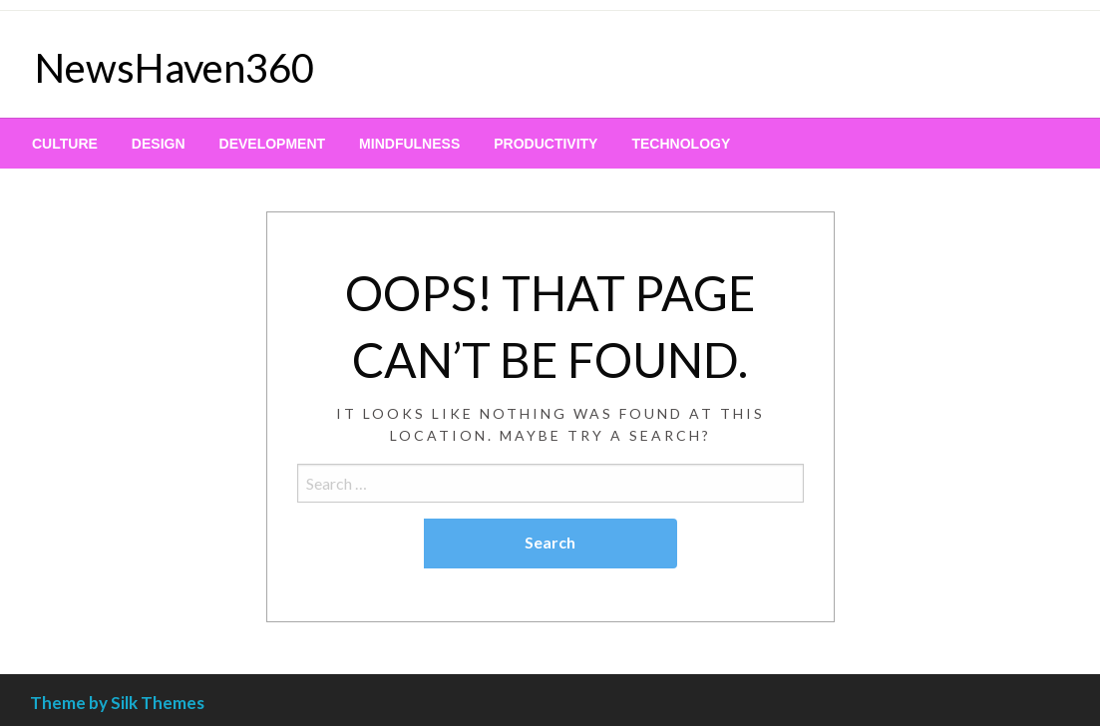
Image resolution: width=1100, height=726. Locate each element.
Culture (65, 144)
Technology (680, 144)
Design (158, 144)
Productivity (545, 144)
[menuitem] (65, 144)
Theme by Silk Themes (117, 702)
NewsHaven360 (174, 68)
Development (272, 144)
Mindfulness (409, 144)
